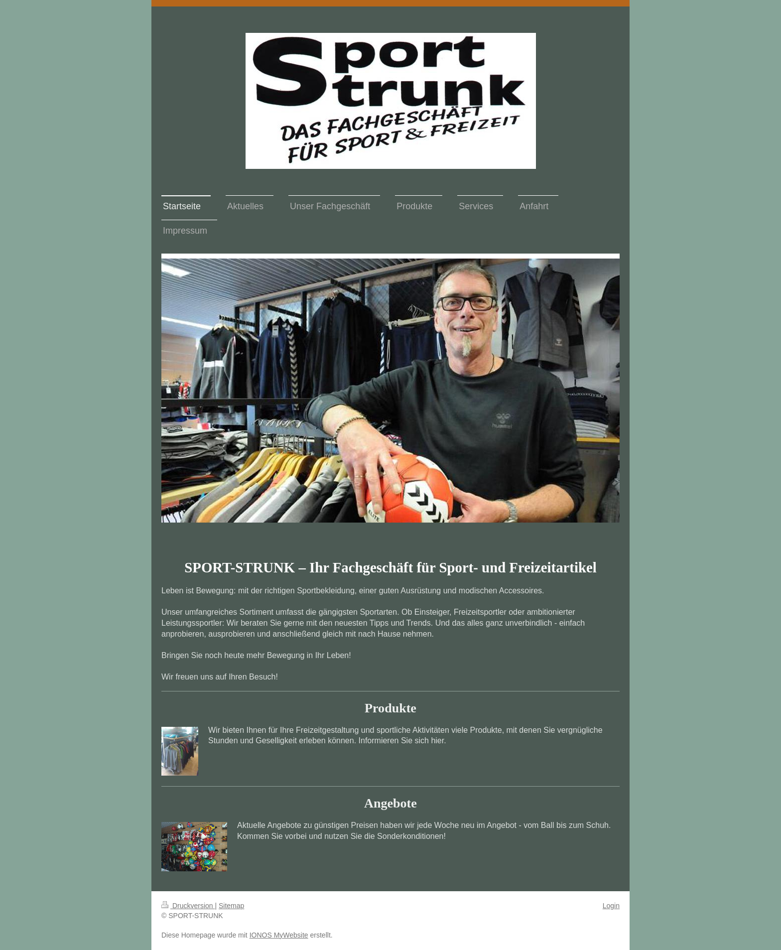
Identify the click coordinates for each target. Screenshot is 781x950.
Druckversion (188, 906)
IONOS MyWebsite (279, 935)
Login (611, 906)
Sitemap (231, 906)
